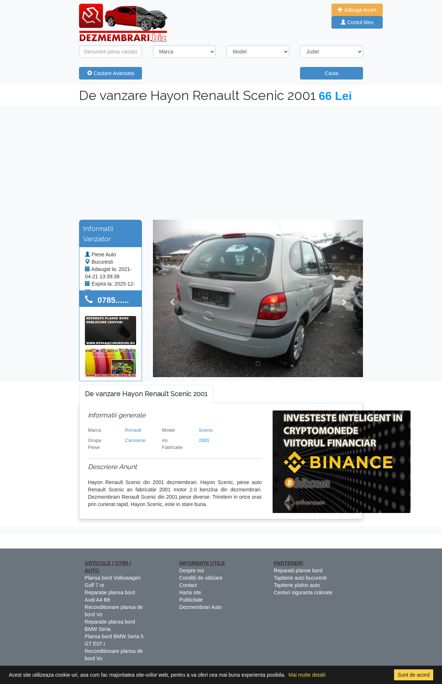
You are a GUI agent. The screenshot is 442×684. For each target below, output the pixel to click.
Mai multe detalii (306, 675)
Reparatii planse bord (298, 570)
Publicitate (191, 600)
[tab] (146, 394)
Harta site (190, 592)
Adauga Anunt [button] (357, 10)
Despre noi (191, 570)
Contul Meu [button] (357, 22)
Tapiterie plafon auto (297, 585)
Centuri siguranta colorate (303, 592)
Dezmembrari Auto (200, 607)
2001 (204, 440)
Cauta (331, 73)
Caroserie (135, 440)
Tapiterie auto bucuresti (300, 578)
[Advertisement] (221, 161)
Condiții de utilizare (200, 578)
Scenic (206, 430)
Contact (188, 585)
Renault (133, 430)
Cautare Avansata (110, 73)
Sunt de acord (414, 675)
